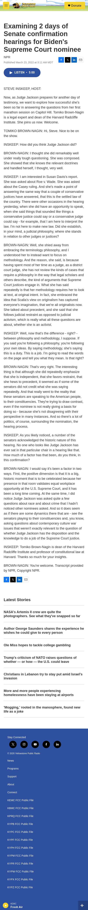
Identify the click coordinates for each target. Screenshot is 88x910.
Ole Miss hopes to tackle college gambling (37, 645)
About (10, 784)
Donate (76, 5)
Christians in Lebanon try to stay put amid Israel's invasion (43, 676)
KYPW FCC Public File (20, 871)
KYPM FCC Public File (20, 855)
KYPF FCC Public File (20, 840)
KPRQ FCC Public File (20, 816)
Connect (12, 792)
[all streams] (83, 905)
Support (11, 776)
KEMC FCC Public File (20, 800)
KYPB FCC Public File (20, 824)
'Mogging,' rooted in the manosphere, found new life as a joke (42, 709)
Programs (13, 768)
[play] (5, 905)
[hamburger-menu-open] (6, 5)
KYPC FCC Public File (20, 832)
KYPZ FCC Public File (20, 887)
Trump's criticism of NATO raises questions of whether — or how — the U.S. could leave (40, 660)
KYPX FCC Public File (20, 879)
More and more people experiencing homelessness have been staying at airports (39, 693)
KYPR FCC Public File (20, 863)
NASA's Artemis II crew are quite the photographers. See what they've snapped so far (42, 614)
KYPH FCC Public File (20, 847)
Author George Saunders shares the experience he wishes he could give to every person (44, 630)
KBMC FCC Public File (20, 808)
